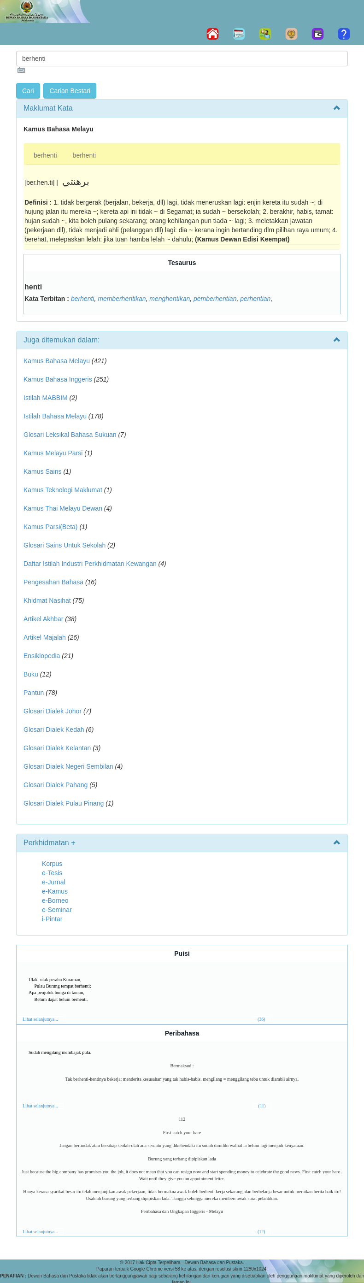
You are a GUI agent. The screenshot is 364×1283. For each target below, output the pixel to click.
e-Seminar (57, 909)
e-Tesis (52, 873)
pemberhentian (215, 298)
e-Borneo (55, 900)
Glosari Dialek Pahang (55, 785)
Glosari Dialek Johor (52, 711)
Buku (30, 674)
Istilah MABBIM (45, 397)
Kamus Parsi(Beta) (50, 526)
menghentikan (169, 298)
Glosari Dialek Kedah (53, 729)
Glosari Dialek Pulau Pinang (63, 803)
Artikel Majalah (44, 637)
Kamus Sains (42, 471)
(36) (261, 1019)
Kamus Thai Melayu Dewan (62, 508)
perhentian (255, 298)
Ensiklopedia (41, 655)
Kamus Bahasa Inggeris (57, 379)
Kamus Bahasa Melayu (57, 361)
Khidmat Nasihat (47, 600)
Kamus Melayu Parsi (52, 453)
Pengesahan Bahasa (53, 582)
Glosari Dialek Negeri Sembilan (68, 766)
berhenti (45, 155)
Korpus (52, 863)
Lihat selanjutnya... (40, 1019)
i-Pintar (52, 919)
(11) (261, 1105)
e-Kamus (55, 891)
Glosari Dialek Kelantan (57, 748)
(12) (261, 1231)
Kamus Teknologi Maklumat (62, 490)
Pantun (33, 692)
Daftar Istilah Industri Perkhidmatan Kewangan (90, 563)
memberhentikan (122, 298)
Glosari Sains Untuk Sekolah (64, 545)
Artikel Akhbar (43, 619)
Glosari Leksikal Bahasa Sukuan (70, 434)
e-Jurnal (53, 882)
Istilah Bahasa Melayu (55, 416)
